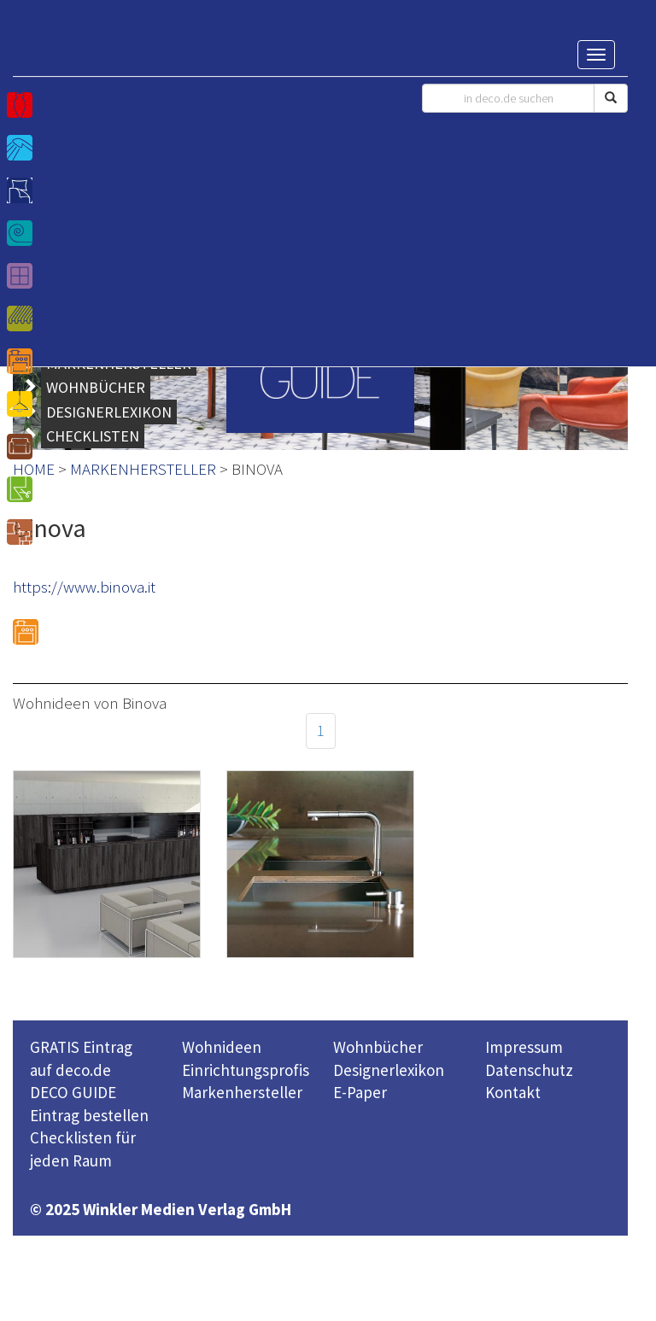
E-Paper (360, 1092)
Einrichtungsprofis (245, 1070)
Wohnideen (221, 1047)
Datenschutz (529, 1070)
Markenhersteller (242, 1092)
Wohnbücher (378, 1047)
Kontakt (513, 1092)
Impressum (524, 1047)
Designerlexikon (388, 1070)
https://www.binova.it (84, 586)
